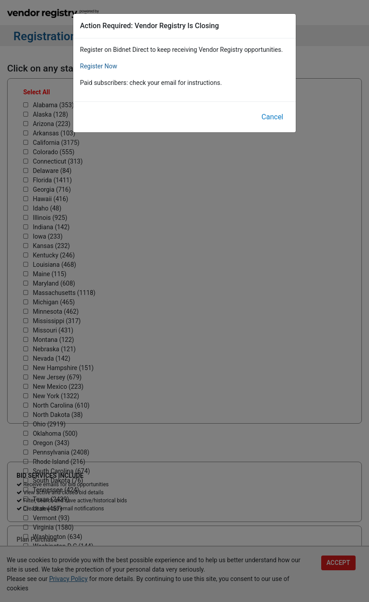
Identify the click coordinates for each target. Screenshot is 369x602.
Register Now (98, 66)
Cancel (272, 117)
